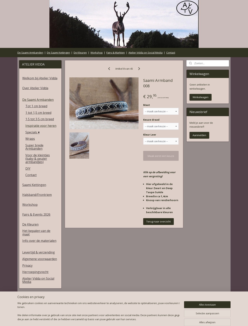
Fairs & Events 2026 (36, 214)
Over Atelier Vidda (35, 88)
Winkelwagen (200, 97)
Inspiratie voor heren (40, 126)
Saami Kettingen (34, 185)
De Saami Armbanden (30, 52)
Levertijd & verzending (38, 252)
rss (117, 318)
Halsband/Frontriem (37, 195)
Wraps (30, 139)
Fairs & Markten (115, 52)
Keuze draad (151, 119)
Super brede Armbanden (34, 147)
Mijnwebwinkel (166, 318)
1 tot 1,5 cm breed (38, 113)
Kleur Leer (149, 134)
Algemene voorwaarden (39, 259)
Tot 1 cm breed (36, 106)
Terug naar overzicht (158, 221)
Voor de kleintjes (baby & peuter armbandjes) (37, 158)
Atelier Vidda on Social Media (145, 52)
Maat (146, 105)
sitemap (110, 318)
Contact (170, 52)
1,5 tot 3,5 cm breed (39, 119)
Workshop (96, 52)
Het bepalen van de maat (36, 232)
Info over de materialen (39, 241)
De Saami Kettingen (58, 52)
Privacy (27, 265)
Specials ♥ (32, 132)
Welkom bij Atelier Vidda (39, 78)
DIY (27, 168)
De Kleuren (80, 52)
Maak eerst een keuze (161, 156)
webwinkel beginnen (133, 318)
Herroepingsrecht (35, 272)
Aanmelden (199, 135)
